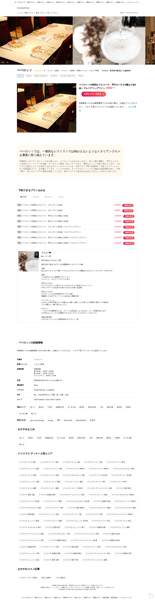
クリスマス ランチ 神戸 (118, 482)
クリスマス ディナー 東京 (50, 462)
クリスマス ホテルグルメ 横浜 (125, 508)
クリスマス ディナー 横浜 (74, 482)
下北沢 (49, 407)
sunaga (50, 420)
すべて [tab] (23, 197)
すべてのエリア (20, 2)
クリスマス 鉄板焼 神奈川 (57, 540)
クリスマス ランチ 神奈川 (75, 469)
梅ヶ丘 (33, 414)
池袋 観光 (106, 597)
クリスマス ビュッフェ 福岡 (120, 527)
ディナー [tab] (49, 197)
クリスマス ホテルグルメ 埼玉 (116, 547)
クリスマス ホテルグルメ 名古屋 (77, 501)
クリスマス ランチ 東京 (27, 462)
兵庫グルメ (81, 2)
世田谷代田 (92, 407)
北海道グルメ (120, 2)
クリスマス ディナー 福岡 (50, 488)
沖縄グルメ (110, 2)
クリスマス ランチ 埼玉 (123, 521)
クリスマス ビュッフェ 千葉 (29, 553)
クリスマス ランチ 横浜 (52, 482)
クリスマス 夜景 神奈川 (76, 508)
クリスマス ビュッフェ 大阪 (29, 482)
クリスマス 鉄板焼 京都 (97, 527)
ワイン (80, 76)
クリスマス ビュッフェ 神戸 (74, 527)
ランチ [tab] (36, 197)
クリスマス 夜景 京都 (51, 560)
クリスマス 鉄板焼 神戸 (27, 547)
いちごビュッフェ (133, 2)
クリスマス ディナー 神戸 (96, 482)
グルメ (20, 76)
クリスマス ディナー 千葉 (72, 514)
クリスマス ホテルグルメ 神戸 (30, 527)
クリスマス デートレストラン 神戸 (31, 540)
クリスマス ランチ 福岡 (27, 488)
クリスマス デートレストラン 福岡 (95, 560)
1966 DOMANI (81, 420)
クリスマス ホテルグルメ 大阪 (73, 475)
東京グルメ (31, 2)
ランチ (28, 76)
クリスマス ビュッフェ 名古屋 (77, 521)
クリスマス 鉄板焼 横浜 (73, 553)
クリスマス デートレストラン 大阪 (99, 488)
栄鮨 (58, 420)
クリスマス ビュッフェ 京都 (49, 514)
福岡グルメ (100, 2)
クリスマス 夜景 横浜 (27, 514)
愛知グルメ (90, 2)
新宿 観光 (114, 597)
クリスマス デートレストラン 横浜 (31, 534)
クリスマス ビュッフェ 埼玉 (29, 560)
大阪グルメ (41, 2)
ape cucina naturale (37, 420)
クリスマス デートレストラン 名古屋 (84, 540)
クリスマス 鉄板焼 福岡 (52, 553)
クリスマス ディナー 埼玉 (101, 521)
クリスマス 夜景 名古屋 (111, 534)
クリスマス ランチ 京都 (27, 475)
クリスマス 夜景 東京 (123, 488)
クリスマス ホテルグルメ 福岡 (99, 508)
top (150, 593)
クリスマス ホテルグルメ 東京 (123, 469)
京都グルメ (50, 2)
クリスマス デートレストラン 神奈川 (120, 514)
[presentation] (151, 40)
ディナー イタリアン (68, 76)
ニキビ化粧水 (60, 578)
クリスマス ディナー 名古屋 (121, 475)
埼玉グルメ (71, 2)
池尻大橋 (110, 407)
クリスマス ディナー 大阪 (93, 462)
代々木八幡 (23, 414)
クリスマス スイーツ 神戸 (54, 508)
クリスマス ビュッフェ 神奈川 (125, 501)
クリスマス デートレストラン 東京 (72, 495)
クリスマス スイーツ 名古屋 (29, 501)
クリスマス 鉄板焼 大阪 (102, 501)
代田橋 (128, 407)
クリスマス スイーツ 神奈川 (73, 488)
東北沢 (41, 407)
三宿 (101, 407)
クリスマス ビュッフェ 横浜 (29, 521)
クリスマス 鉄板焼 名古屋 (110, 540)
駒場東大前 (60, 407)
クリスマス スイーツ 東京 (116, 462)
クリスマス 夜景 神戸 (52, 527)
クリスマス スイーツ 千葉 (50, 547)
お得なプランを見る (92, 94)
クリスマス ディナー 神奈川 (99, 469)
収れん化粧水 (46, 578)
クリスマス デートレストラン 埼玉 (98, 553)
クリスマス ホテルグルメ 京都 (30, 508)
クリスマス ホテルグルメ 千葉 (59, 534)
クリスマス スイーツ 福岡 (53, 521)
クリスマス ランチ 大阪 (71, 462)
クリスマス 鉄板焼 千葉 (123, 553)
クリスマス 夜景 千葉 (70, 560)
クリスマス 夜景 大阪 (27, 495)
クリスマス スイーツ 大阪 (53, 469)
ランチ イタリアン (40, 76)
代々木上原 (72, 407)
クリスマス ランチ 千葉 (94, 514)
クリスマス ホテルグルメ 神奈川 (123, 495)
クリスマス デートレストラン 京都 (86, 534)
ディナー (54, 76)
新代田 (81, 407)
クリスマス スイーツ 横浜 (53, 501)
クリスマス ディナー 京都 (50, 475)
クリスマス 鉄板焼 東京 (47, 495)
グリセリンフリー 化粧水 (28, 578)
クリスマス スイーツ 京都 (98, 495)
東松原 (119, 407)
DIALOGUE (68, 420)
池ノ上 (32, 407)
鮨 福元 (92, 420)
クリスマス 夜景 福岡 (70, 547)
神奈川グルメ (61, 2)
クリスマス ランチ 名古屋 (98, 475)
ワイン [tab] (61, 197)
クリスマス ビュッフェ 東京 (29, 469)
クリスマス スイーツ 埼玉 (92, 547)
